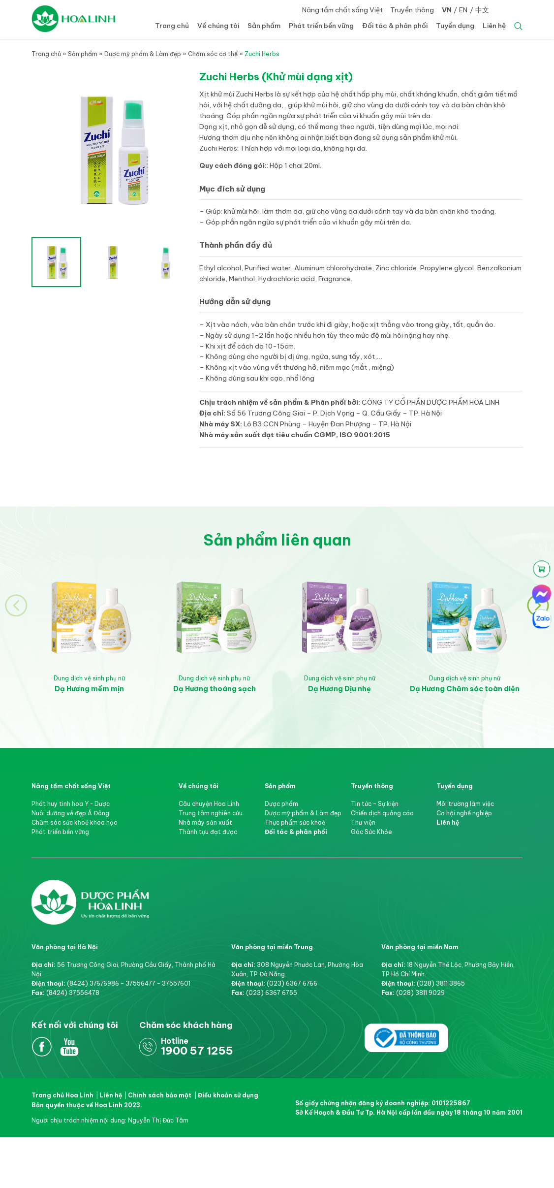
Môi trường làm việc (465, 803)
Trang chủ (172, 25)
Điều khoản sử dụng (228, 1095)
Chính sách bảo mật (159, 1095)
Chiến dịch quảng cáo (382, 813)
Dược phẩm (281, 803)
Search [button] (518, 26)
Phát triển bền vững (321, 25)
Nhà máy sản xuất (205, 822)
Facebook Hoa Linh (42, 1047)
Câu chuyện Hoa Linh (209, 803)
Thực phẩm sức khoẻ (295, 822)
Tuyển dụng (455, 25)
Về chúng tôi (218, 25)
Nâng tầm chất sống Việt (342, 9)
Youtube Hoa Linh (69, 1047)
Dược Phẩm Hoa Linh (90, 888)
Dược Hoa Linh (73, 18)
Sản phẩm (263, 25)
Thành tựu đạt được (208, 831)
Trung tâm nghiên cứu (211, 813)
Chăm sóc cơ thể (213, 54)
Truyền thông (412, 9)
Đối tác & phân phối (395, 25)
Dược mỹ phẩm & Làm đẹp (142, 54)
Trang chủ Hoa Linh (62, 1095)
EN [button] (463, 9)
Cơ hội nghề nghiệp (464, 813)
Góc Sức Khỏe (371, 831)
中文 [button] (482, 9)
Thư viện (363, 822)
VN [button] (447, 9)
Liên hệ (494, 25)
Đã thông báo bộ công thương (407, 1037)
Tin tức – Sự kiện (375, 803)
